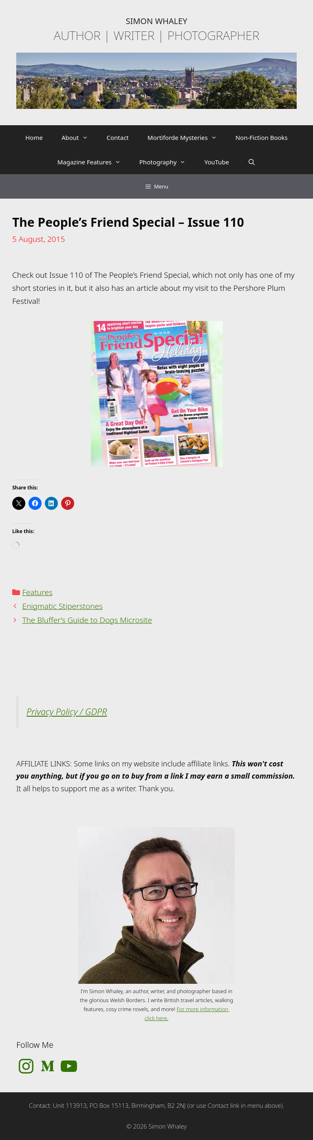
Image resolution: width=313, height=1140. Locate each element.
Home (34, 137)
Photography (167, 162)
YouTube (216, 162)
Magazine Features (93, 162)
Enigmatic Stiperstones (62, 606)
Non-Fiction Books (262, 137)
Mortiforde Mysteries (187, 137)
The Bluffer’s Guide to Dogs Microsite (87, 620)
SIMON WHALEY (156, 21)
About (79, 137)
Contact (118, 137)
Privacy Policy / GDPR (66, 711)
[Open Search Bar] (251, 162)
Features (37, 592)
